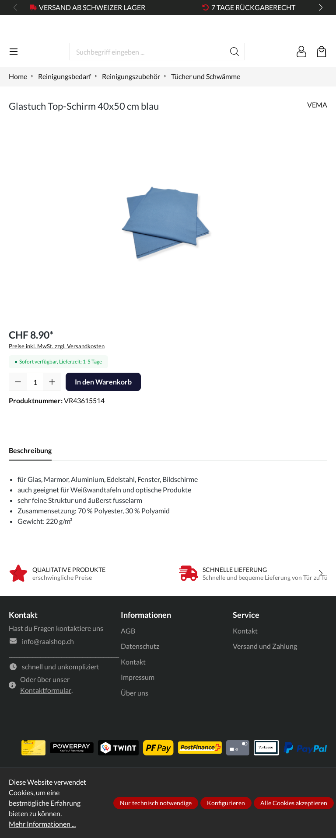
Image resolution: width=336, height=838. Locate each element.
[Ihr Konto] (301, 81)
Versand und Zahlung (265, 676)
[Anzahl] (35, 412)
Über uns (134, 723)
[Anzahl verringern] (18, 412)
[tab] (30, 480)
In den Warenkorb (103, 412)
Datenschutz (140, 676)
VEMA (317, 135)
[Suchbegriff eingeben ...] (147, 81)
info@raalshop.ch (48, 671)
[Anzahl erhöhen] (52, 412)
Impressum (137, 707)
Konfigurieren (226, 803)
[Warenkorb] (321, 81)
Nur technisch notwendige (156, 803)
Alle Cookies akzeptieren (293, 803)
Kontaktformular (45, 720)
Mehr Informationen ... (42, 824)
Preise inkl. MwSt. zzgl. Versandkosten (57, 376)
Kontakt (133, 692)
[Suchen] (235, 81)
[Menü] (13, 82)
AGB (128, 661)
